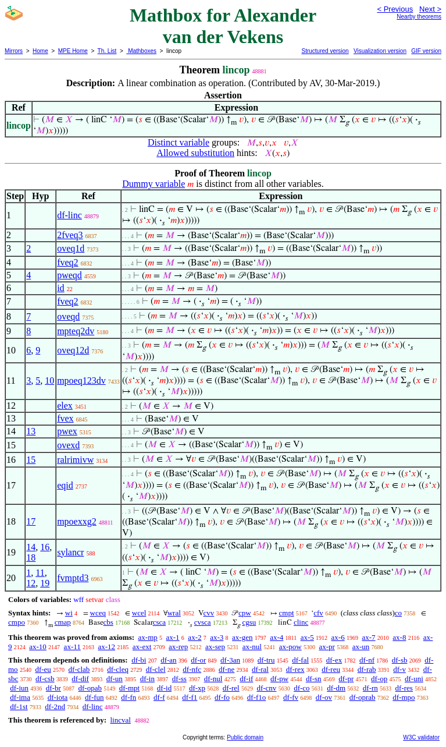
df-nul (213, 678)
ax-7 (368, 637)
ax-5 (307, 637)
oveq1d (70, 248)
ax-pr (326, 646)
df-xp (197, 688)
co (398, 612)
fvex (65, 418)
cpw (244, 612)
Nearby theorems (419, 16)
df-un (114, 678)
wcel (139, 612)
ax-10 (38, 646)
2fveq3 (70, 235)
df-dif (80, 678)
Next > (430, 9)
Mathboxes (141, 51)
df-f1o (256, 697)
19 (44, 583)
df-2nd (55, 706)
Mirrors (14, 51)
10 (49, 380)
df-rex (295, 669)
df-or (198, 660)
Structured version (324, 51)
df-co (301, 688)
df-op (379, 678)
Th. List (107, 51)
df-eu (43, 669)
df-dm (336, 688)
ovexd (68, 445)
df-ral (260, 669)
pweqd (69, 275)
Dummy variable (153, 184)
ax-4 (276, 637)
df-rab (367, 669)
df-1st (18, 706)
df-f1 (189, 697)
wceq (98, 612)
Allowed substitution (195, 153)
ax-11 (72, 646)
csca (159, 622)
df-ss (179, 678)
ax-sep (215, 646)
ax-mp (148, 637)
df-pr (346, 678)
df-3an (230, 660)
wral (174, 612)
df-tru (266, 660)
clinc (301, 622)
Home (40, 51)
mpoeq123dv (81, 380)
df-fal (300, 660)
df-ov (324, 697)
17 (30, 521)
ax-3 (216, 637)
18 (30, 557)
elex (65, 405)
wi (69, 612)
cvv (209, 612)
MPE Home (73, 51)
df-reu (331, 669)
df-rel (231, 688)
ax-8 (399, 637)
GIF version (426, 51)
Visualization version (380, 51)
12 (30, 583)
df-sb (400, 660)
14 (30, 547)
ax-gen (242, 637)
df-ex (334, 660)
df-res (404, 688)
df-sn (314, 678)
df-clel (156, 669)
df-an (168, 660)
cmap (63, 622)
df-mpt (129, 688)
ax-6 (338, 637)
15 (30, 460)
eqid (65, 485)
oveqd (68, 316)
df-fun (94, 697)
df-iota (58, 697)
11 (39, 573)
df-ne (226, 669)
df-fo (222, 697)
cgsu (249, 622)
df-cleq (118, 669)
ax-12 (106, 646)
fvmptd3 (72, 578)
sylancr (70, 552)
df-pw (279, 678)
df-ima (20, 697)
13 (30, 431)
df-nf (366, 660)
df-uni (414, 678)
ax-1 (173, 637)
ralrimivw (75, 460)
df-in (147, 678)
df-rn (370, 688)
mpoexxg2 (77, 521)
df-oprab (362, 697)
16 (44, 547)
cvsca (202, 622)
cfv (318, 612)
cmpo (16, 622)
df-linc (69, 215)
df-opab (90, 688)
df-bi (138, 660)
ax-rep (178, 646)
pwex (67, 431)
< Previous (395, 9)
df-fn (128, 697)
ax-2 (194, 637)
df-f (159, 697)
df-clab (79, 669)
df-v (399, 669)
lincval (120, 720)
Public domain (245, 737)
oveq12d (73, 350)
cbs (108, 622)
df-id (164, 688)
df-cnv (266, 688)
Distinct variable (178, 142)
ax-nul (252, 646)
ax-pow (290, 646)
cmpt (286, 612)
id (60, 288)
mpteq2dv (75, 331)
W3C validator (421, 737)
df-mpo (404, 697)
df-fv (290, 697)
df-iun (19, 688)
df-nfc (192, 669)
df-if (246, 678)
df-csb (45, 678)
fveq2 (67, 262)
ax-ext (142, 646)
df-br (53, 688)
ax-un (361, 646)
